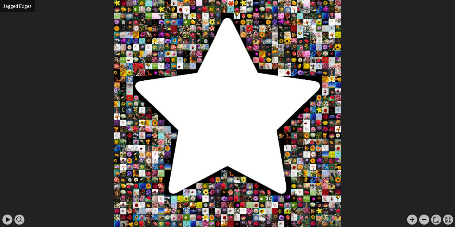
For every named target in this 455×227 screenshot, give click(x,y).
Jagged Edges (17, 6)
